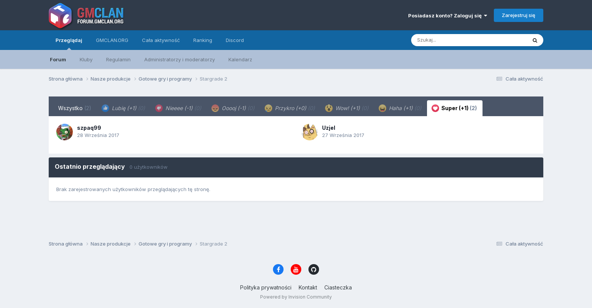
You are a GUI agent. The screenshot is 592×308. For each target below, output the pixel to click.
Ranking (202, 40)
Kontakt (308, 287)
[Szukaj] (450, 40)
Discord (235, 40)
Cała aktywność (161, 40)
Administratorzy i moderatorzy (179, 59)
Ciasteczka (338, 287)
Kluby (86, 59)
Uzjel (328, 127)
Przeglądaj (68, 43)
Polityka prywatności (265, 287)
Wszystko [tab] (74, 108)
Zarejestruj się (518, 15)
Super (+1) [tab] (454, 108)
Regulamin (118, 59)
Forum (58, 59)
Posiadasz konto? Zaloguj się (447, 15)
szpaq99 (89, 127)
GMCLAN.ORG (112, 40)
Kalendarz (240, 59)
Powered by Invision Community (296, 297)
